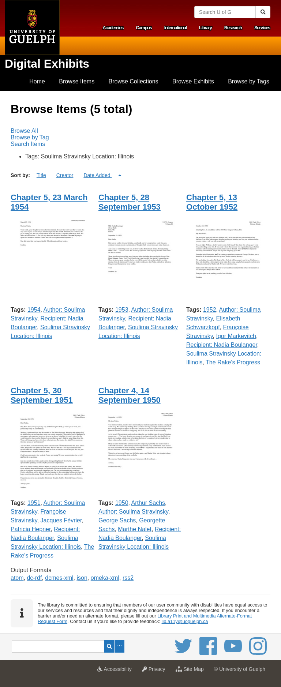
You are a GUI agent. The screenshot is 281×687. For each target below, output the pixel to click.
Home (37, 81)
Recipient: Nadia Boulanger (221, 345)
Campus (144, 27)
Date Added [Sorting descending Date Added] (97, 175)
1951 (34, 503)
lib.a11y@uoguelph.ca (185, 621)
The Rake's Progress (233, 362)
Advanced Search (119, 646)
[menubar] (140, 137)
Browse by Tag (30, 137)
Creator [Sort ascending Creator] (65, 175)
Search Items (28, 144)
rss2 (128, 578)
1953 (121, 310)
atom (17, 578)
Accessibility (116, 671)
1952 (209, 310)
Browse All (24, 131)
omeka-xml (105, 578)
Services (262, 27)
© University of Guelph (239, 669)
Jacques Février (61, 520)
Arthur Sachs (148, 503)
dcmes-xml (59, 578)
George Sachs (117, 520)
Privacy (155, 671)
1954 (34, 310)
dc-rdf (34, 578)
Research (233, 27)
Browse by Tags (248, 81)
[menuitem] (37, 81)
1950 (121, 503)
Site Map (191, 671)
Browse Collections (133, 81)
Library (205, 27)
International (175, 27)
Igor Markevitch (236, 336)
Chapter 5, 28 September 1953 (129, 202)
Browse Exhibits (193, 81)
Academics (112, 27)
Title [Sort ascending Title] (41, 175)
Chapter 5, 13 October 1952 (211, 202)
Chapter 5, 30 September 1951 (42, 395)
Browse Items (76, 81)
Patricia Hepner (30, 529)
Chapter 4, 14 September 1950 (129, 395)
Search (109, 646)
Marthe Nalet (134, 529)
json (82, 578)
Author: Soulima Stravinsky (133, 511)
